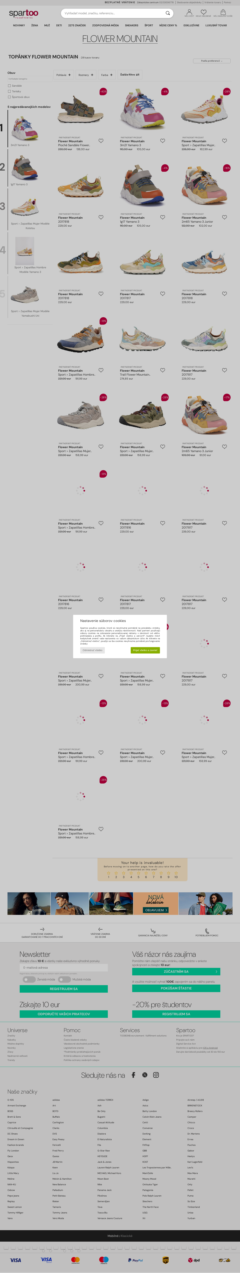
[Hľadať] (168, 13)
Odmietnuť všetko (92, 650)
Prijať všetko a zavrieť (145, 650)
